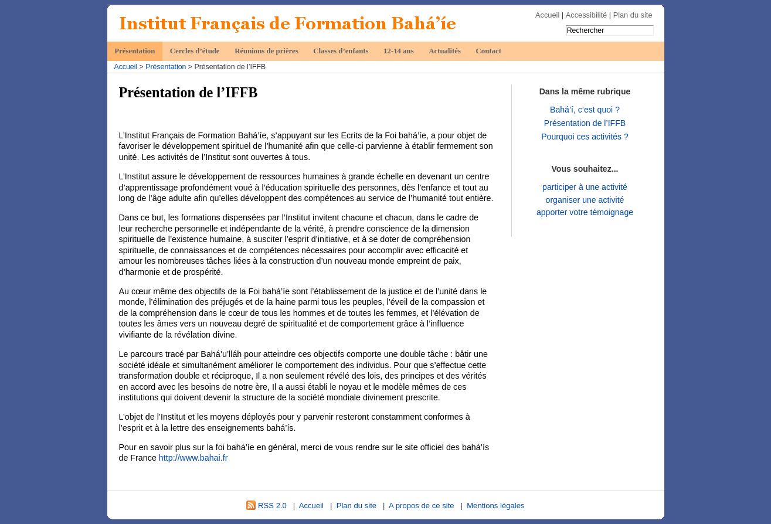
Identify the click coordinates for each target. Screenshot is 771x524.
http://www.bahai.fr (193, 457)
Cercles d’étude (195, 51)
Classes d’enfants (340, 51)
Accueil (547, 15)
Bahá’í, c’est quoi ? (585, 109)
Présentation (134, 51)
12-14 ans (398, 51)
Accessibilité (586, 15)
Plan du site (633, 15)
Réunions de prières (266, 51)
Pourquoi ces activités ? (585, 136)
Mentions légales (495, 505)
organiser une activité (585, 200)
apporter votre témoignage (584, 212)
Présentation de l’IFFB (585, 123)
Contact (488, 51)
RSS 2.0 (266, 505)
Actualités (445, 51)
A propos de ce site (421, 505)
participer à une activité (584, 187)
